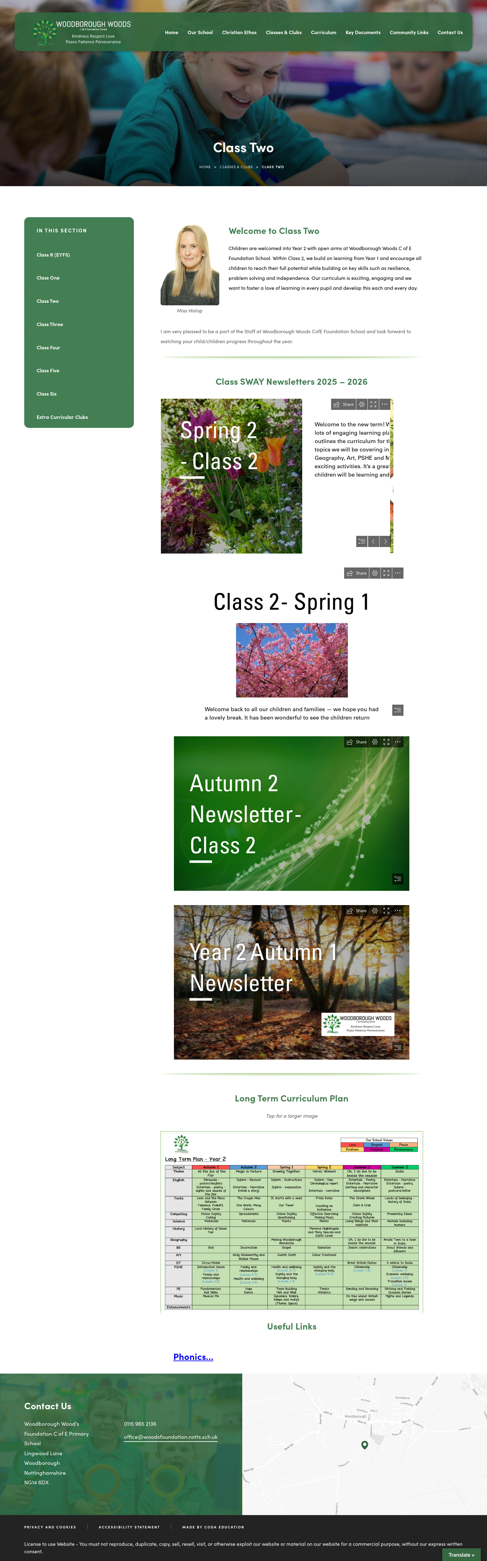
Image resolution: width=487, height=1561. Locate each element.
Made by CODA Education (213, 1526)
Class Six (47, 393)
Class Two (48, 300)
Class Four (48, 347)
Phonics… (193, 1356)
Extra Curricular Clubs (62, 416)
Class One (48, 277)
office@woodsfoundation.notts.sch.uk (171, 1436)
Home (171, 32)
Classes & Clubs (284, 32)
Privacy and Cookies (50, 1526)
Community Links (409, 32)
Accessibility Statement (129, 1526)
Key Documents (363, 32)
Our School (200, 32)
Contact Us (450, 32)
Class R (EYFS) (53, 254)
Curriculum (323, 32)
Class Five (48, 370)
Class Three (50, 324)
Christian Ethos (239, 32)
